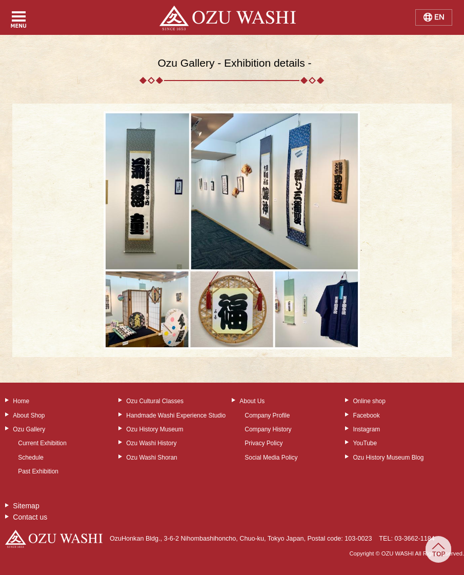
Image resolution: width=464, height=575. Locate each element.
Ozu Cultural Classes (155, 401)
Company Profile (267, 415)
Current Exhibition (42, 443)
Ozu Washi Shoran (151, 457)
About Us (252, 401)
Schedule (31, 457)
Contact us (30, 517)
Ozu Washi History (151, 443)
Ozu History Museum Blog (388, 457)
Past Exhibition (38, 471)
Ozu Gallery (29, 429)
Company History (268, 429)
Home (21, 401)
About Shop (29, 415)
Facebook (366, 415)
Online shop (369, 401)
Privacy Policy (264, 443)
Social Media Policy (271, 457)
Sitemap (26, 506)
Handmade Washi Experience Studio (176, 415)
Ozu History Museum (154, 429)
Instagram (366, 429)
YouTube (365, 443)
